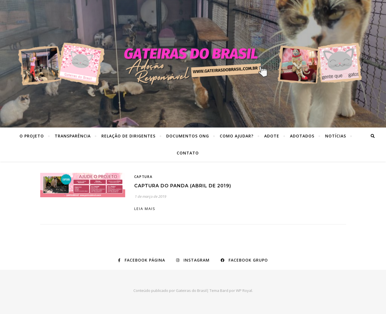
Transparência (73, 136)
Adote (271, 136)
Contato (188, 153)
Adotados (302, 136)
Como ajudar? (236, 136)
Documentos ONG (187, 136)
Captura (143, 176)
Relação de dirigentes (128, 136)
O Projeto (32, 136)
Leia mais (144, 208)
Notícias (335, 136)
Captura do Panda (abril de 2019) (182, 185)
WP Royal (244, 290)
